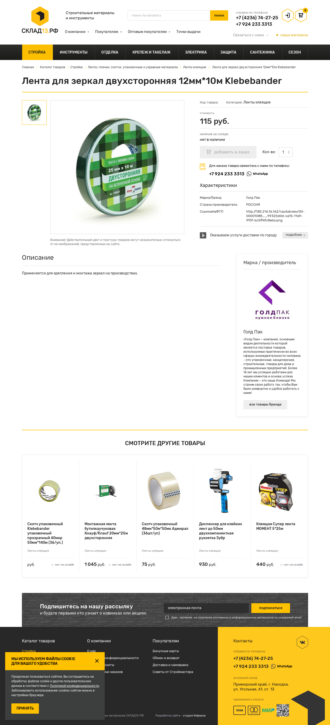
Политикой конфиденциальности (74, 686)
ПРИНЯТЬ (25, 708)
